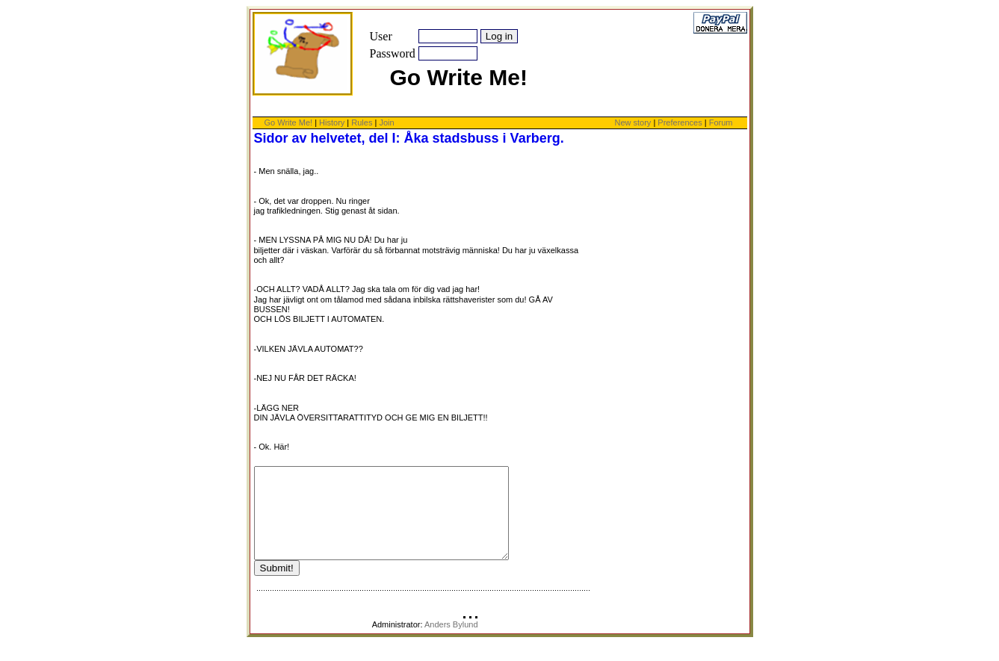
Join (386, 122)
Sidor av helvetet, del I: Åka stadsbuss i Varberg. (409, 138)
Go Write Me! (289, 122)
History (331, 122)
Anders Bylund (451, 642)
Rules (361, 122)
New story (632, 122)
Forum (721, 122)
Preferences (681, 122)
